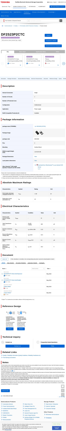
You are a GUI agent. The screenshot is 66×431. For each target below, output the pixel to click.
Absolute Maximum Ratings (24, 78)
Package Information (11, 78)
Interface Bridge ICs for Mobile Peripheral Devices (32, 418)
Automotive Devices (8, 404)
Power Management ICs (30, 408)
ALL (8, 51)
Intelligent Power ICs (30, 406)
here (14, 370)
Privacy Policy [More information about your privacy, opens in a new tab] (8, 429)
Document (46, 78)
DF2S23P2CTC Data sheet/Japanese (13, 273)
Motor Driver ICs (29, 404)
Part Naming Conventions (9, 357)
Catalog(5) (41, 263)
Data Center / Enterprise (52, 404)
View (35, 156)
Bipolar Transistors (7, 415)
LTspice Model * (7, 292)
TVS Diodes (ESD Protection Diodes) (29, 25)
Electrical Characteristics (36, 78)
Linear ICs (27, 410)
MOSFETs (5, 410)
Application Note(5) (32, 263)
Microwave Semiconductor (52, 414)
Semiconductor (8, 25)
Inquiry (60, 78)
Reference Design (53, 78)
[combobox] (43, 20)
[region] (33, 426)
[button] (52, 2)
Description (3, 78)
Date (48, 268)
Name (3, 268)
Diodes (16, 25)
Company (49, 417)
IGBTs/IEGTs (6, 413)
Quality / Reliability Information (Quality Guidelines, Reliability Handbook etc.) (22, 355)
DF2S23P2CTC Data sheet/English (12, 280)
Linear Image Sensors (30, 415)
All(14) (3, 263)
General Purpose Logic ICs (31, 413)
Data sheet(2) (10, 263)
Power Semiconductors (8, 406)
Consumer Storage (50, 408)
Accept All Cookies (57, 428)
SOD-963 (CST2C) (41, 126)
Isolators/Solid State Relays (10, 408)
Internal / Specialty (50, 406)
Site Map (63, 396)
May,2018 (49, 273)
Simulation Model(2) (21, 263)
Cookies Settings (56, 423)
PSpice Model (7, 286)
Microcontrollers (7, 419)
